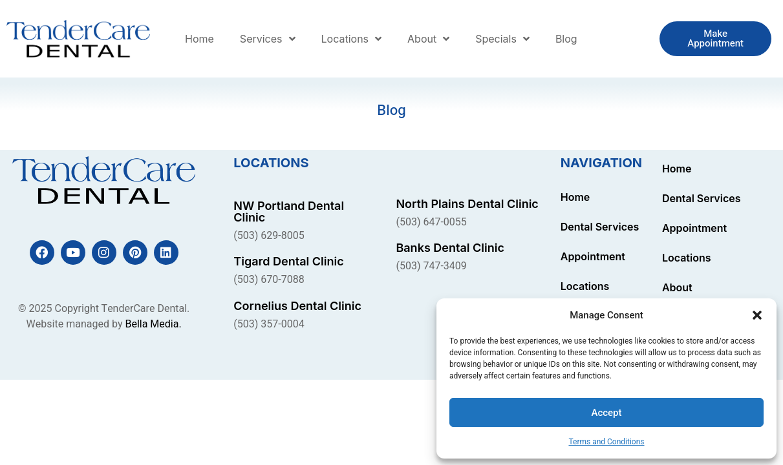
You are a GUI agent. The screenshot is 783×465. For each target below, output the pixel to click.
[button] (757, 315)
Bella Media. (153, 324)
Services (267, 38)
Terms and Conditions (606, 441)
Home (199, 38)
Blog (566, 38)
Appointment (593, 256)
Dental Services (600, 226)
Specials (502, 38)
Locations (351, 38)
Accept (606, 412)
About (428, 38)
